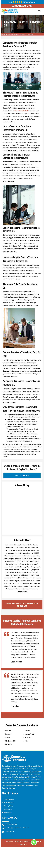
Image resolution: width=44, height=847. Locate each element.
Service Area (8, 809)
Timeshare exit (9, 799)
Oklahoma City (10, 741)
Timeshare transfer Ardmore (24, 34)
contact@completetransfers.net (17, 828)
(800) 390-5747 (11, 824)
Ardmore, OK (10, 34)
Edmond (8, 731)
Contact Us (7, 813)
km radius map (22, 510)
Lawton (27, 731)
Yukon (7, 737)
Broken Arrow (29, 734)
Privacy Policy (8, 806)
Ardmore (8, 744)
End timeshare (8, 802)
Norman (8, 734)
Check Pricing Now (22, 475)
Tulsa (26, 741)
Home (3, 34)
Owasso (27, 737)
